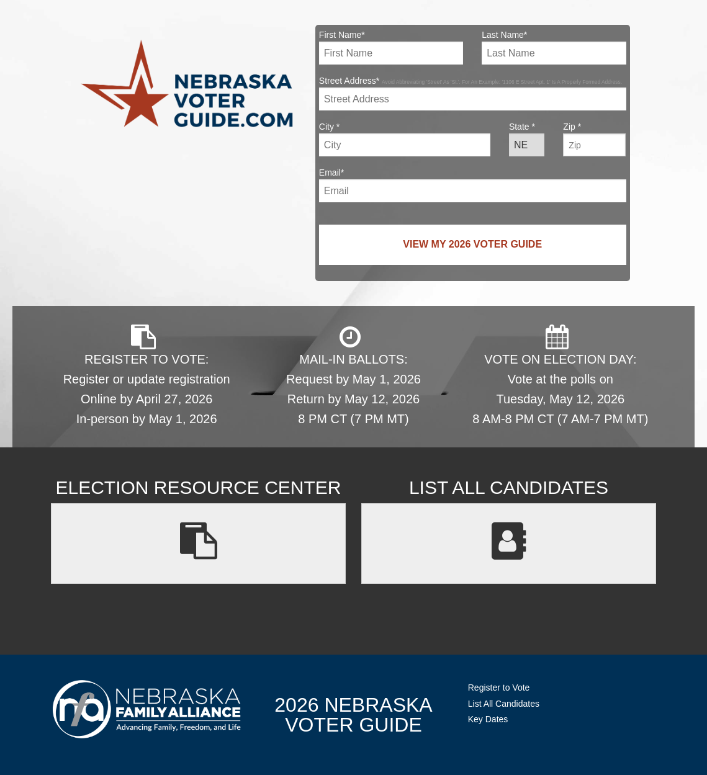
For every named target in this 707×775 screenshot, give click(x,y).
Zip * (594, 139)
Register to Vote (499, 687)
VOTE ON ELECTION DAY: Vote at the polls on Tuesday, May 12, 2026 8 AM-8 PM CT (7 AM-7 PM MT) (560, 375)
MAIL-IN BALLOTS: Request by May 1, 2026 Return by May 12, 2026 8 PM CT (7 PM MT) (353, 375)
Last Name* (554, 47)
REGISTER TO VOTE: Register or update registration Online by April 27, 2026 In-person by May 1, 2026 (146, 375)
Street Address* (472, 93)
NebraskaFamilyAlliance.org (147, 708)
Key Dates (488, 719)
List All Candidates (503, 704)
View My (472, 244)
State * (526, 139)
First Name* (391, 47)
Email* (472, 185)
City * (404, 139)
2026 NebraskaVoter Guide (353, 715)
